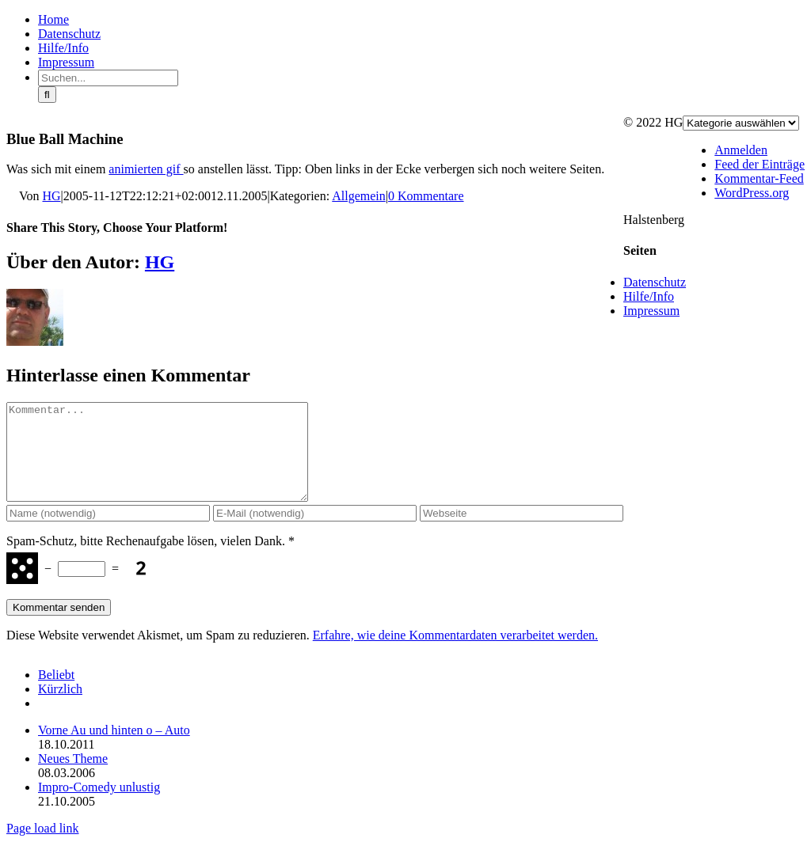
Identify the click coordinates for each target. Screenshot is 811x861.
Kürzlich (60, 708)
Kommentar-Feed (759, 178)
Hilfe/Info (648, 296)
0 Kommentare (426, 196)
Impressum (651, 310)
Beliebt (56, 693)
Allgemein (359, 196)
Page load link (42, 847)
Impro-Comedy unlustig (99, 806)
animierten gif (146, 169)
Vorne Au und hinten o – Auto (114, 749)
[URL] (521, 532)
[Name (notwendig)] (108, 532)
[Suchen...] (108, 78)
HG (52, 196)
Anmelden (740, 150)
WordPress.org (751, 192)
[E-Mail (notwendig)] (315, 532)
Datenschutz (654, 282)
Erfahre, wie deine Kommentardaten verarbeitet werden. (455, 654)
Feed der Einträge (759, 164)
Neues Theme (73, 777)
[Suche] (47, 94)
